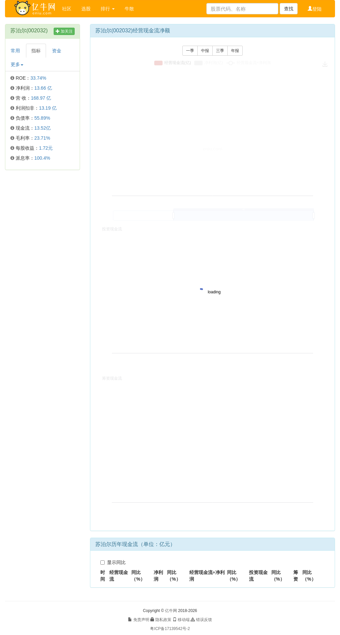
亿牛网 (171, 610)
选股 (86, 8)
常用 (15, 50)
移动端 (181, 619)
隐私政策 (160, 619)
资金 (56, 50)
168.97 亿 (41, 98)
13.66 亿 (43, 88)
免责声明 (138, 619)
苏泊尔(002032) (29, 30)
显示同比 (113, 562)
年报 (235, 50)
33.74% (38, 78)
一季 (190, 50)
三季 (220, 50)
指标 (36, 50)
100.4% (42, 158)
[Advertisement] (42, 277)
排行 (108, 8)
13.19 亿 (48, 108)
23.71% (42, 138)
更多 (17, 64)
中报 (205, 50)
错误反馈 (201, 619)
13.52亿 (42, 128)
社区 (66, 8)
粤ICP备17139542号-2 (170, 628)
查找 (288, 8)
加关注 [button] (64, 31)
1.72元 (46, 148)
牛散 (129, 8)
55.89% (42, 118)
